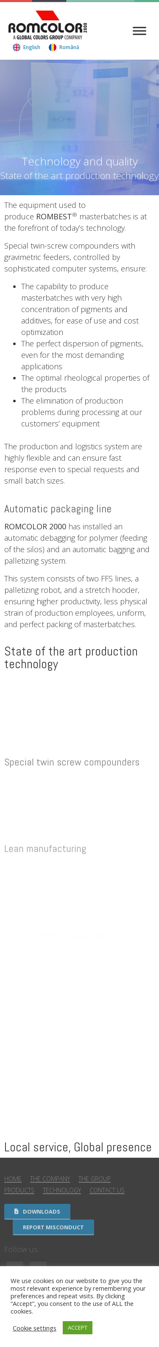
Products (19, 1190)
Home (13, 1179)
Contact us (107, 1190)
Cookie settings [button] (34, 1328)
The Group (94, 1179)
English (31, 47)
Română (69, 47)
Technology (62, 1190)
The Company (50, 1179)
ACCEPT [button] (77, 1327)
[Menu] (139, 31)
